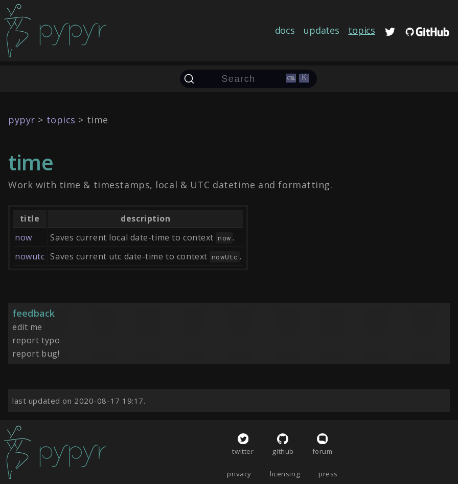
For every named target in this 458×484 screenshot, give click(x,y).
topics (361, 30)
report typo (36, 340)
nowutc (29, 256)
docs (285, 30)
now (23, 237)
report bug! (35, 353)
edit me (27, 327)
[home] (55, 30)
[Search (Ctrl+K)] (248, 79)
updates (321, 30)
